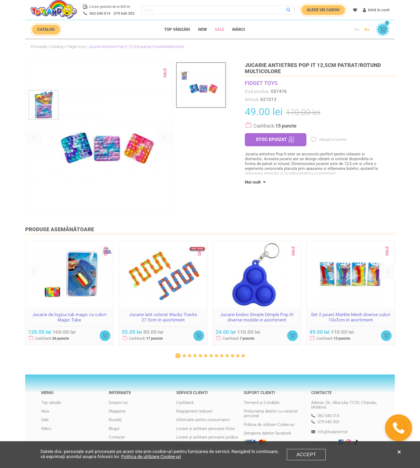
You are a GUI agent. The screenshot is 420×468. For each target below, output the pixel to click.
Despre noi (118, 402)
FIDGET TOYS (261, 83)
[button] (34, 137)
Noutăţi (115, 419)
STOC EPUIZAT (275, 140)
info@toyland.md (329, 432)
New (202, 29)
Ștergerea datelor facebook (267, 433)
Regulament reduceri (194, 411)
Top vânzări (177, 29)
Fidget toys (76, 46)
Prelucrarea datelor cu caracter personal (271, 413)
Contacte (117, 437)
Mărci (238, 29)
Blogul (114, 428)
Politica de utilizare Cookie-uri (269, 424)
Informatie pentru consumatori (203, 419)
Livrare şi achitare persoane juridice (207, 437)
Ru (356, 29)
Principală (39, 46)
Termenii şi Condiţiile (262, 402)
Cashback (185, 402)
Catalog (56, 46)
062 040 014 (99, 13)
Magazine (117, 411)
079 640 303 (124, 13)
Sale (219, 29)
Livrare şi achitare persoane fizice (205, 428)
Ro (367, 29)
